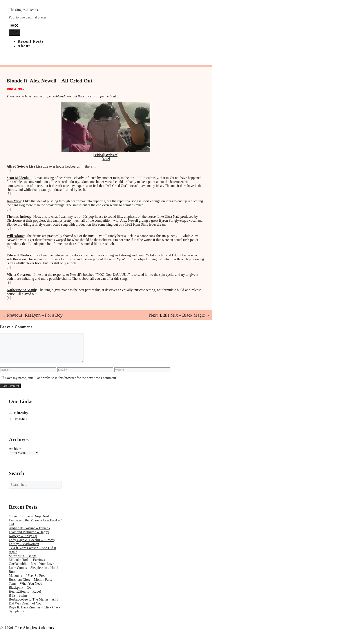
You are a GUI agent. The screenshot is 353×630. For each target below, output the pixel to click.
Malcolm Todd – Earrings (27, 560)
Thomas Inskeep (19, 216)
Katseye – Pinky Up (23, 536)
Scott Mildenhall (19, 178)
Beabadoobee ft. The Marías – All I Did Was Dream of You (33, 601)
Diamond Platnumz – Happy (29, 532)
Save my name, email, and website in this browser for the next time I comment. (61, 378)
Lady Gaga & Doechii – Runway (32, 540)
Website (111, 155)
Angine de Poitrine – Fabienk (29, 528)
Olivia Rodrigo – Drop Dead (29, 516)
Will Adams (15, 236)
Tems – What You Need (25, 583)
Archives (15, 449)
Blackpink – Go (20, 587)
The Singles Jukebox (23, 10)
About (24, 46)
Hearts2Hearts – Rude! (25, 591)
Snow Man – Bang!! (23, 556)
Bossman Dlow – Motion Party (30, 579)
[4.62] (106, 159)
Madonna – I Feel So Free (27, 575)
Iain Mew (14, 201)
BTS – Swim (18, 595)
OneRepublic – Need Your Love (31, 564)
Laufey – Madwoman (24, 544)
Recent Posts (31, 41)
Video (98, 155)
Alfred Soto (15, 166)
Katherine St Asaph (21, 290)
